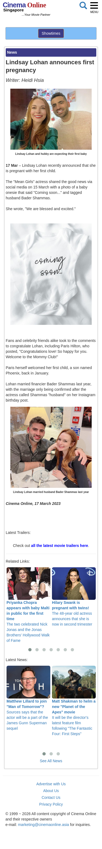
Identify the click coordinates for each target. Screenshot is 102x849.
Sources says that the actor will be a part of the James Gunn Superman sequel (28, 698)
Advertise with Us (51, 784)
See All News (51, 761)
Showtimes (51, 33)
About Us (51, 791)
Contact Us (51, 797)
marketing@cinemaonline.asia (43, 824)
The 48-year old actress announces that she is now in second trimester (74, 597)
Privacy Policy (51, 804)
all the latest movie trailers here (59, 545)
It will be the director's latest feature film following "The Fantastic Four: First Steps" (74, 701)
